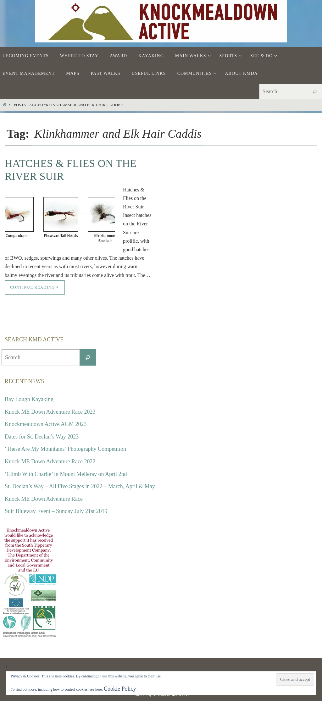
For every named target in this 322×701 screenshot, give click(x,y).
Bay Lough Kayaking (29, 399)
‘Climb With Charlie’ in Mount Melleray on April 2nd (66, 474)
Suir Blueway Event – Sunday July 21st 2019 (56, 511)
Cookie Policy (120, 689)
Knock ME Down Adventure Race (44, 499)
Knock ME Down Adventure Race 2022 (50, 461)
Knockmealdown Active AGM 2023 (45, 424)
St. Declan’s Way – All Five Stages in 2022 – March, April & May (80, 486)
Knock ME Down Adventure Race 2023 (50, 412)
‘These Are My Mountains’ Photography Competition (65, 449)
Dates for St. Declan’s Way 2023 (42, 436)
